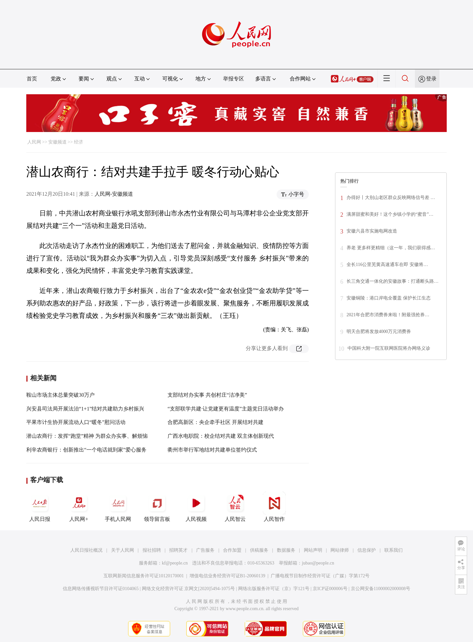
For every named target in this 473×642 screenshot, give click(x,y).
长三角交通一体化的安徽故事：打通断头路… (393, 281)
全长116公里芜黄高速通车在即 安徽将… (387, 264)
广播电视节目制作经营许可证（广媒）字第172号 (320, 575)
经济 (78, 142)
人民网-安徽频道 (114, 194)
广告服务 (205, 550)
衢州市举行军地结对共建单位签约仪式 (212, 450)
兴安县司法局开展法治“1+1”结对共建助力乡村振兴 (85, 408)
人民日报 (39, 507)
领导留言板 (157, 507)
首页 (32, 78)
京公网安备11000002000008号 (380, 588)
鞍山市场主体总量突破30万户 (60, 395)
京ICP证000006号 (330, 588)
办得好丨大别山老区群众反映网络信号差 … (391, 197)
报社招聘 (152, 550)
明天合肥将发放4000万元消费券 (379, 331)
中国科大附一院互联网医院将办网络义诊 (389, 348)
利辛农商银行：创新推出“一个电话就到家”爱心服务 (86, 450)
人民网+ (78, 507)
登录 (431, 78)
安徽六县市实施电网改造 (372, 231)
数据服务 (286, 550)
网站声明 (313, 550)
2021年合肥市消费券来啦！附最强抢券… (388, 314)
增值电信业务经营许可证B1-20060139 (227, 575)
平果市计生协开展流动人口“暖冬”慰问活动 (75, 422)
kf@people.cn (175, 563)
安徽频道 (57, 142)
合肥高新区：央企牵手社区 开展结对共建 (215, 422)
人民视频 (196, 507)
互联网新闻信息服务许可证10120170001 (143, 575)
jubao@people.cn (318, 563)
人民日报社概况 (86, 550)
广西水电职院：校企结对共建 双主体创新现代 (221, 436)
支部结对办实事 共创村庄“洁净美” (207, 395)
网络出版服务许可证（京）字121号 (273, 588)
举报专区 (233, 78)
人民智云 (235, 507)
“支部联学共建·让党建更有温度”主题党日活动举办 (226, 408)
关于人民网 (122, 550)
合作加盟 (232, 550)
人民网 (34, 142)
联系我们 (393, 550)
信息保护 (366, 550)
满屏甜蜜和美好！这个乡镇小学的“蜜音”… (390, 214)
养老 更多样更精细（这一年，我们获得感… (391, 247)
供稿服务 (259, 550)
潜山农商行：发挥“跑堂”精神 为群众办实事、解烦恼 (87, 436)
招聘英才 (178, 550)
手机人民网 (118, 507)
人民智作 (274, 507)
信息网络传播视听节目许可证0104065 (101, 588)
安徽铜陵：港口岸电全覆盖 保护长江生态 (389, 298)
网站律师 (339, 550)
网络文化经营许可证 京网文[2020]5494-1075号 (188, 588)
